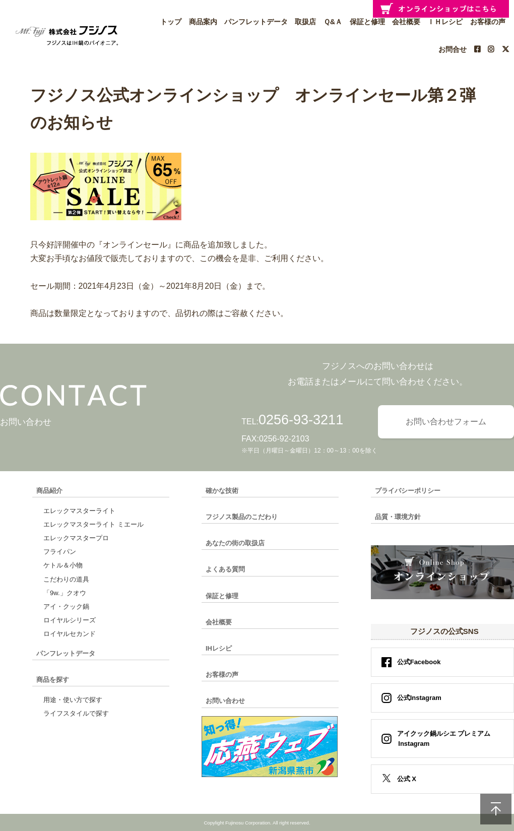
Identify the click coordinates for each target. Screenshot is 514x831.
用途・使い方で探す (72, 700)
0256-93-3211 (301, 419)
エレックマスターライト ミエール (93, 524)
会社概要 (219, 622)
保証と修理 (367, 22)
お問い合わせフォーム (446, 421)
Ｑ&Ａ (333, 22)
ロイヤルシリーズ (69, 620)
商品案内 (203, 22)
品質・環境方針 (398, 517)
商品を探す (52, 679)
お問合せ (452, 49)
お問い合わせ (225, 701)
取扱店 (305, 22)
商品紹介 (49, 490)
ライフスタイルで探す (76, 713)
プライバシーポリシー (407, 490)
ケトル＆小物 (63, 565)
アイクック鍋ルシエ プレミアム (441, 738)
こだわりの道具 (66, 579)
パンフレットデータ (256, 22)
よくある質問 (225, 569)
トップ (170, 22)
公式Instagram (419, 697)
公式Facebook (419, 662)
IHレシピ (219, 648)
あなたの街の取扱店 (235, 543)
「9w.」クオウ (64, 593)
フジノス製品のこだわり (242, 517)
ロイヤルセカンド (69, 633)
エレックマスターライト (79, 511)
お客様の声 (222, 674)
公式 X (406, 779)
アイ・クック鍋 (66, 606)
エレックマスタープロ (76, 538)
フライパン (59, 551)
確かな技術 (222, 490)
